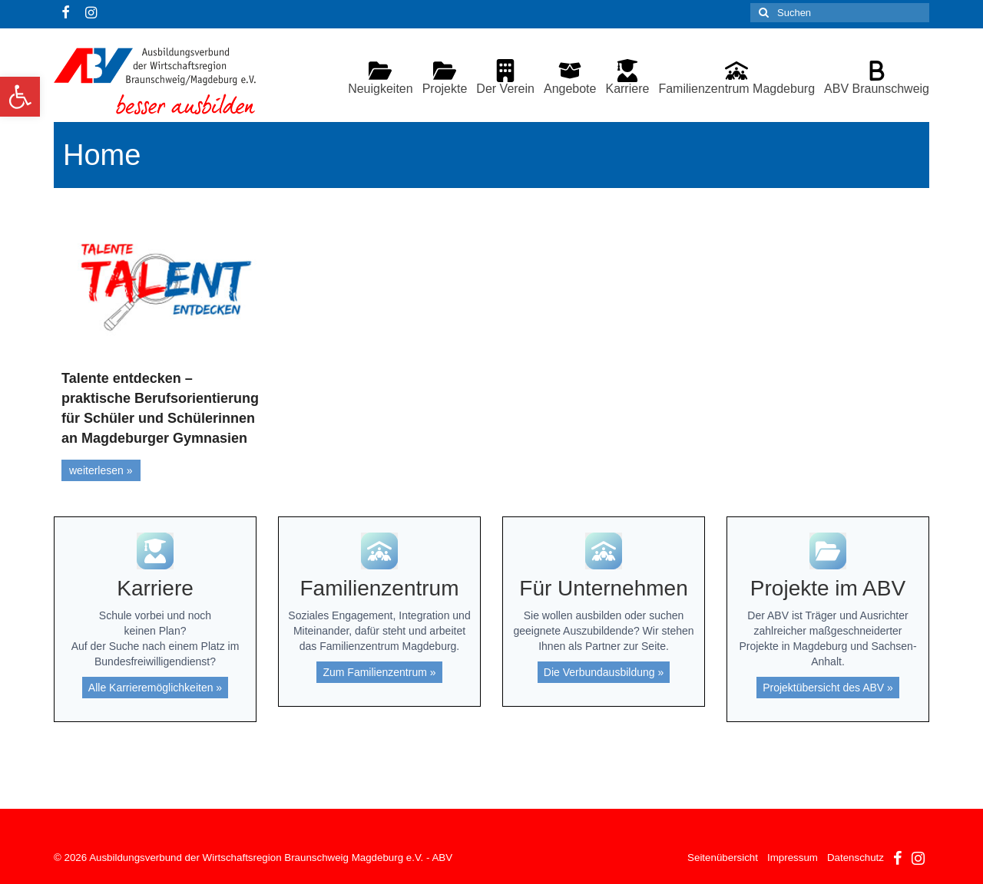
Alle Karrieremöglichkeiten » (155, 687)
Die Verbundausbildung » (604, 672)
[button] (20, 97)
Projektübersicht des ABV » (828, 687)
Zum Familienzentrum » (379, 672)
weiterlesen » (101, 470)
